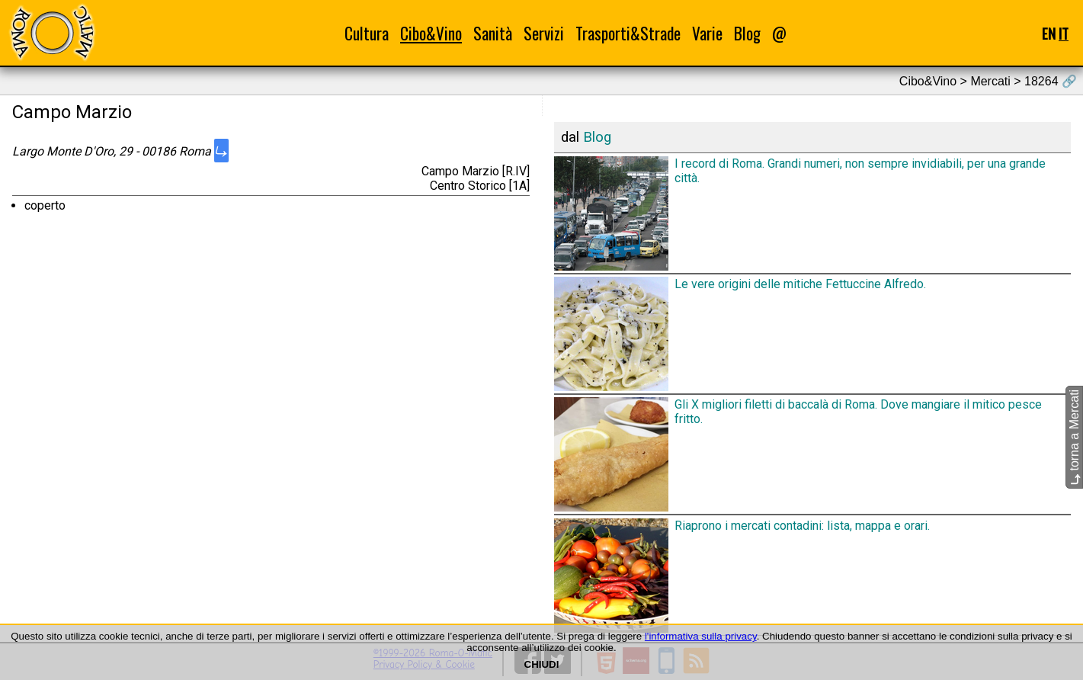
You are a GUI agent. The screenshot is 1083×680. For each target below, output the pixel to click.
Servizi (544, 33)
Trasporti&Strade (628, 33)
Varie (707, 33)
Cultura (366, 33)
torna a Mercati (1074, 437)
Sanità (492, 33)
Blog (747, 33)
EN (1049, 33)
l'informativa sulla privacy (701, 636)
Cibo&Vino (431, 33)
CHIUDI (541, 664)
